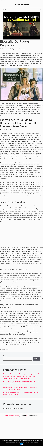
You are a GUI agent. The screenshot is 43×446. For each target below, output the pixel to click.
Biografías (5, 349)
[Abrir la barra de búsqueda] (41, 9)
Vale (21, 444)
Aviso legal (23, 415)
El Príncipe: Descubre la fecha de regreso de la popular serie (21, 374)
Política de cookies (32, 415)
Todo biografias (21, 4)
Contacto (21, 417)
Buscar (5, 356)
